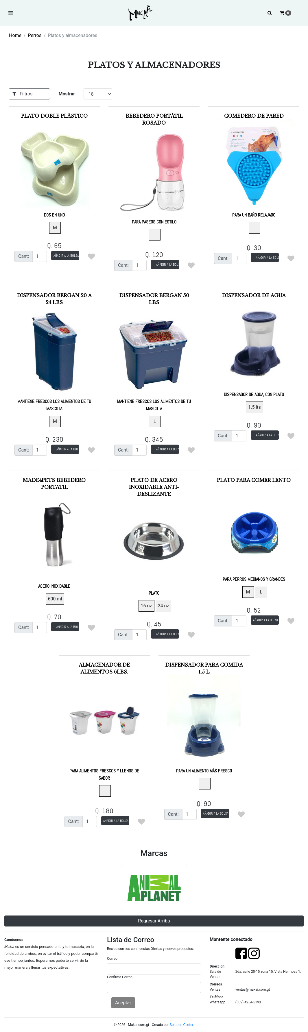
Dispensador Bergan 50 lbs (154, 352)
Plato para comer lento (254, 529)
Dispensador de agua (254, 345)
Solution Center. (182, 1025)
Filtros (22, 94)
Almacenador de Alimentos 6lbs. (104, 721)
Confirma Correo (119, 977)
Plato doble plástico (54, 165)
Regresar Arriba (154, 921)
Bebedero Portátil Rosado (154, 169)
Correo (112, 959)
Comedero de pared (254, 165)
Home (15, 35)
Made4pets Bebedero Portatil (54, 533)
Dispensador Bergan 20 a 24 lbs (54, 352)
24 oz (163, 606)
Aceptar (123, 1002)
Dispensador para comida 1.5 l (204, 718)
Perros (35, 35)
